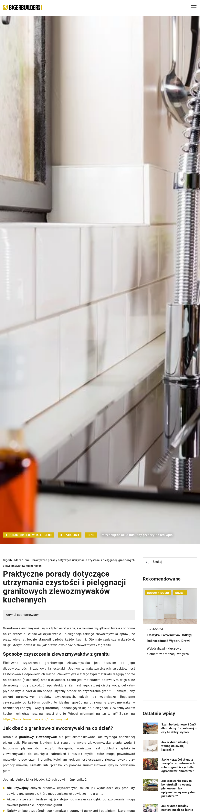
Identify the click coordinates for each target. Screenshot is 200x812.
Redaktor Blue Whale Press (30, 535)
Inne (91, 535)
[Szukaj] (147, 562)
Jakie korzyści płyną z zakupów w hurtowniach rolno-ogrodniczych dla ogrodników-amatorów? (178, 765)
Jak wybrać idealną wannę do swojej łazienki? (174, 746)
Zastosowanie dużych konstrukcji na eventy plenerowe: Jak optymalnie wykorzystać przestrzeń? (178, 788)
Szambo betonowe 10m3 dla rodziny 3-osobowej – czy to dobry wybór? (179, 728)
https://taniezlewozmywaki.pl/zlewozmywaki (36, 719)
